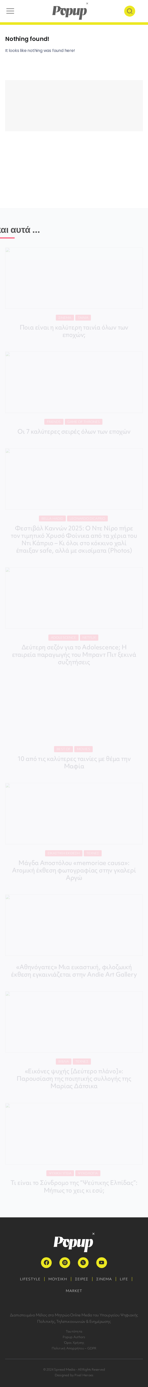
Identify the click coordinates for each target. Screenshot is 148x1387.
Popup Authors (74, 1337)
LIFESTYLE (30, 1279)
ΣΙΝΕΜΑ (104, 1279)
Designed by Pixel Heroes (74, 1375)
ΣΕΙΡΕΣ (81, 1279)
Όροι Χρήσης (74, 1342)
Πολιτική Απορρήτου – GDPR (74, 1348)
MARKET (74, 1290)
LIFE (124, 1279)
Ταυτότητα (74, 1331)
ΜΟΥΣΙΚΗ (57, 1279)
